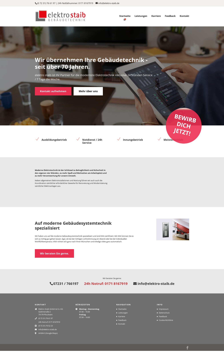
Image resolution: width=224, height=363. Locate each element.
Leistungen (141, 16)
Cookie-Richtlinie (166, 332)
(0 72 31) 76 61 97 (46, 3)
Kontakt (184, 16)
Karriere (156, 16)
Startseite (124, 16)
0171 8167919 (85, 3)
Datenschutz (164, 324)
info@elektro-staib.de (153, 295)
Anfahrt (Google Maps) (48, 345)
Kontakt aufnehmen (53, 94)
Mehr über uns (88, 94)
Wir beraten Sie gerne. (54, 264)
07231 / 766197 (65, 295)
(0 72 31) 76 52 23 (45, 337)
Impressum (164, 321)
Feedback (170, 16)
